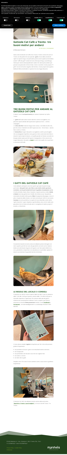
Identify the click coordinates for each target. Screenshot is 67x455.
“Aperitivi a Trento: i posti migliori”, (24, 404)
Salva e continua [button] (59, 25)
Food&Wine (50, 49)
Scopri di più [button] (7, 25)
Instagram (16, 305)
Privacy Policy (10, 448)
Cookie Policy (18, 448)
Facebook (47, 303)
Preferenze (9, 450)
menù (32, 141)
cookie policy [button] (45, 8)
